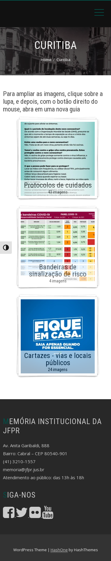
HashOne (59, 549)
